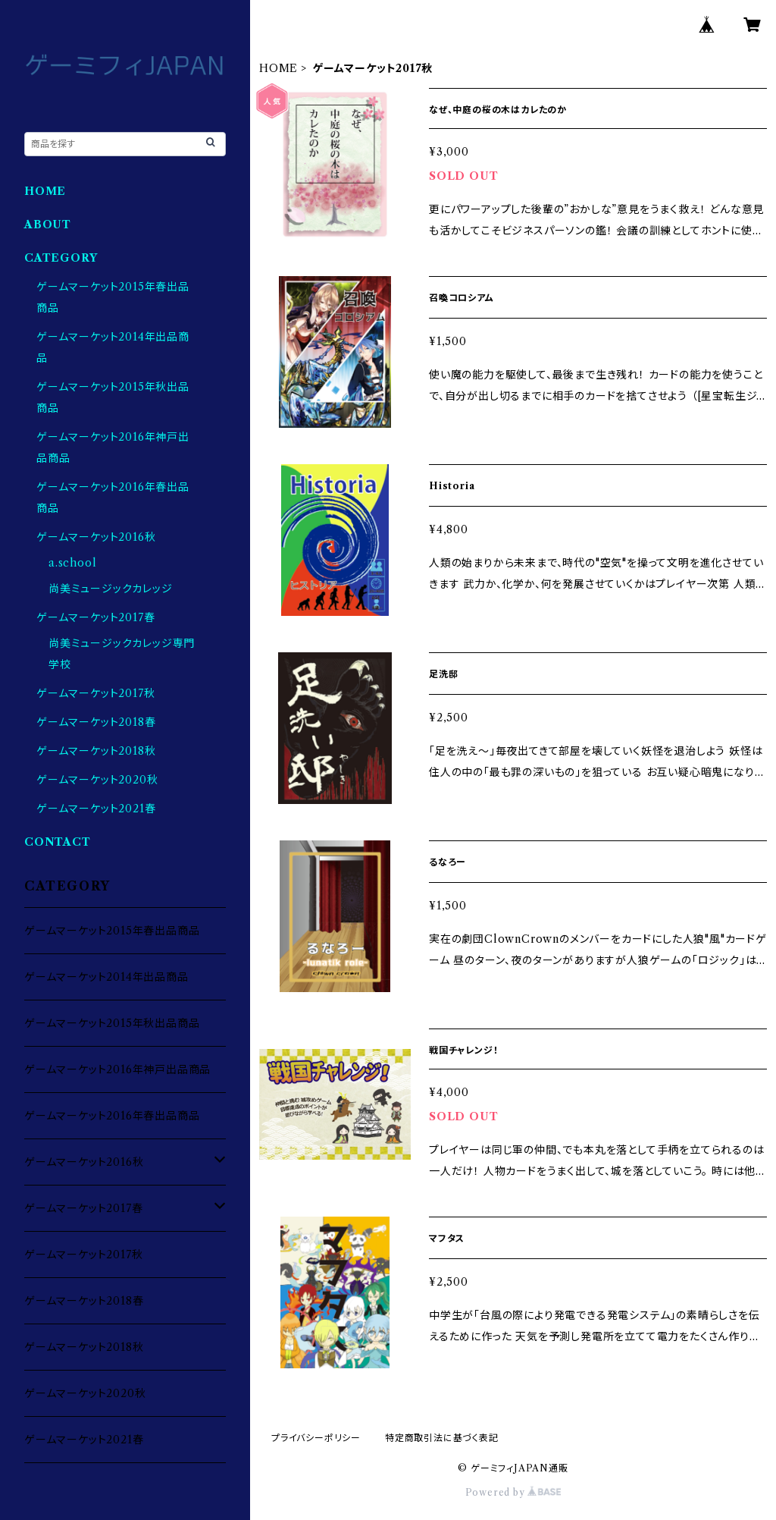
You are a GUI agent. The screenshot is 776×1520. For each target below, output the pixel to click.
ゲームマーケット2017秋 (95, 693)
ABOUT (47, 224)
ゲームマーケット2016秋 (95, 537)
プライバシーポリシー (316, 1437)
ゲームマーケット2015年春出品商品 (111, 930)
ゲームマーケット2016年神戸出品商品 (117, 1069)
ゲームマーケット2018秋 (95, 751)
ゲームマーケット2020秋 (97, 780)
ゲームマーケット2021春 (95, 808)
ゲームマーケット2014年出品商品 (106, 977)
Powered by (513, 1492)
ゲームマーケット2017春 (95, 617)
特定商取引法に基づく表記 (442, 1437)
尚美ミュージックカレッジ (110, 588)
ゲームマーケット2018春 (95, 722)
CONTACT (57, 842)
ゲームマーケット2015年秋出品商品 (111, 1023)
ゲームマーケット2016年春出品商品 (111, 1116)
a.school (72, 563)
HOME (278, 68)
